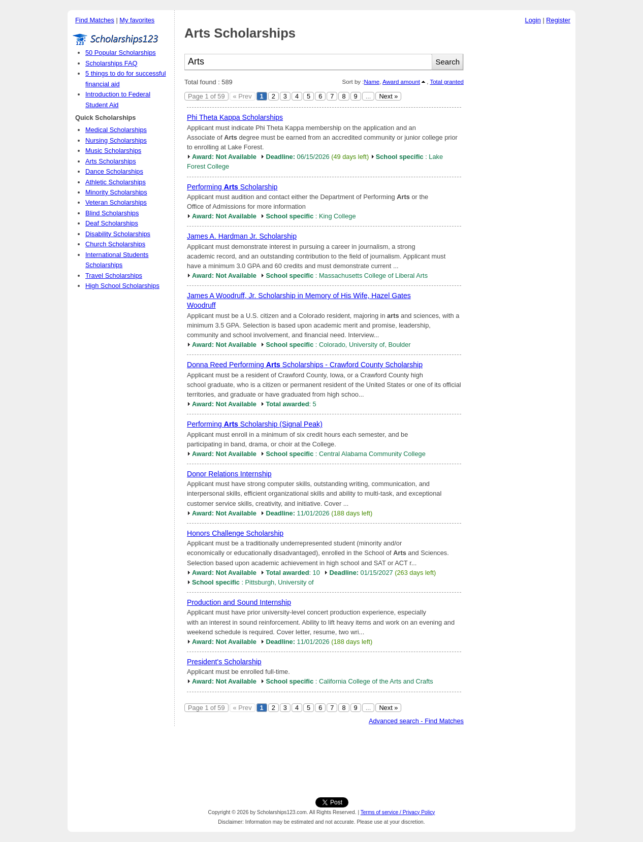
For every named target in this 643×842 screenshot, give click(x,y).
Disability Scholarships (117, 234)
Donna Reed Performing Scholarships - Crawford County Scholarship (305, 365)
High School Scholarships (122, 285)
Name (371, 82)
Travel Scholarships (113, 275)
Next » (388, 96)
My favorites (136, 20)
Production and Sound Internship (239, 602)
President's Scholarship (224, 662)
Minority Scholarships (116, 192)
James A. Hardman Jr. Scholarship (242, 236)
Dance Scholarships (114, 171)
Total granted (447, 82)
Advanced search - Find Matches (416, 721)
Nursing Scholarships (116, 140)
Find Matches (94, 20)
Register (558, 20)
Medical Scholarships (116, 130)
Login (533, 20)
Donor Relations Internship (229, 474)
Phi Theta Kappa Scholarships (235, 117)
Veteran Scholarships (116, 202)
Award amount (401, 82)
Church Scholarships (115, 244)
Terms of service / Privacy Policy (398, 812)
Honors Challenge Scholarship (235, 533)
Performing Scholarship (232, 187)
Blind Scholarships (112, 213)
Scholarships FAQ (111, 63)
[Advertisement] (522, 182)
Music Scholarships (113, 150)
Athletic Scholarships (115, 182)
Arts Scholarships (110, 161)
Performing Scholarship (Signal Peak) (255, 424)
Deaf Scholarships (111, 223)
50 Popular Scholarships (120, 52)
